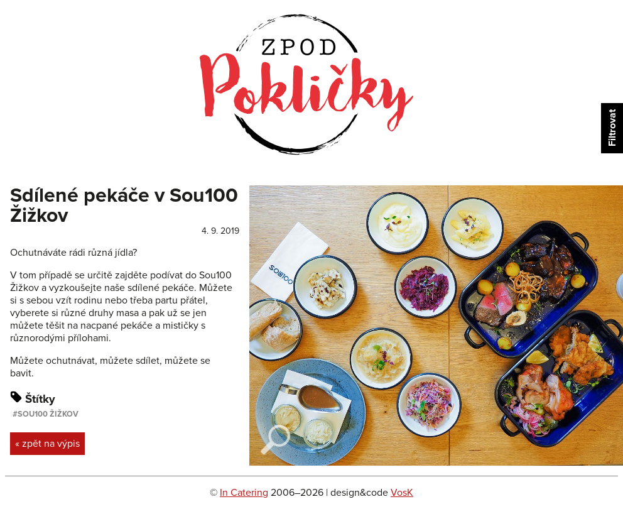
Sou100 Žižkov (48, 414)
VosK (402, 492)
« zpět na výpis (47, 443)
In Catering (244, 492)
